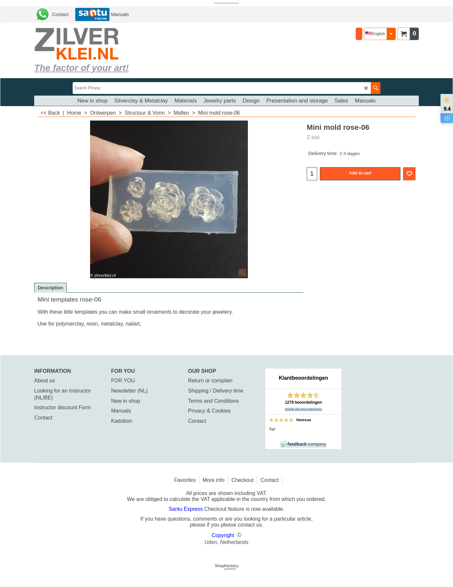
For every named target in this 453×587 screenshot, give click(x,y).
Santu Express (186, 509)
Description (50, 287)
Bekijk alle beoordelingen (303, 409)
